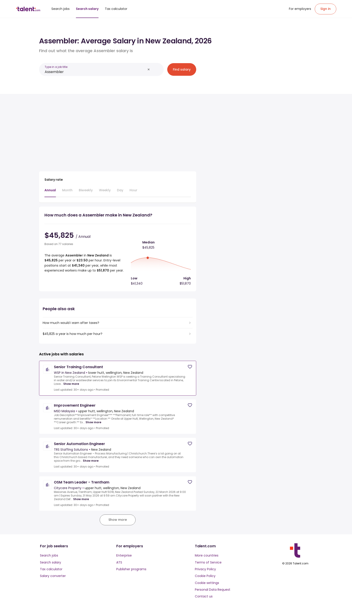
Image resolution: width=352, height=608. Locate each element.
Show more (71, 384)
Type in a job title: (56, 67)
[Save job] (190, 367)
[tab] (50, 192)
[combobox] (95, 72)
